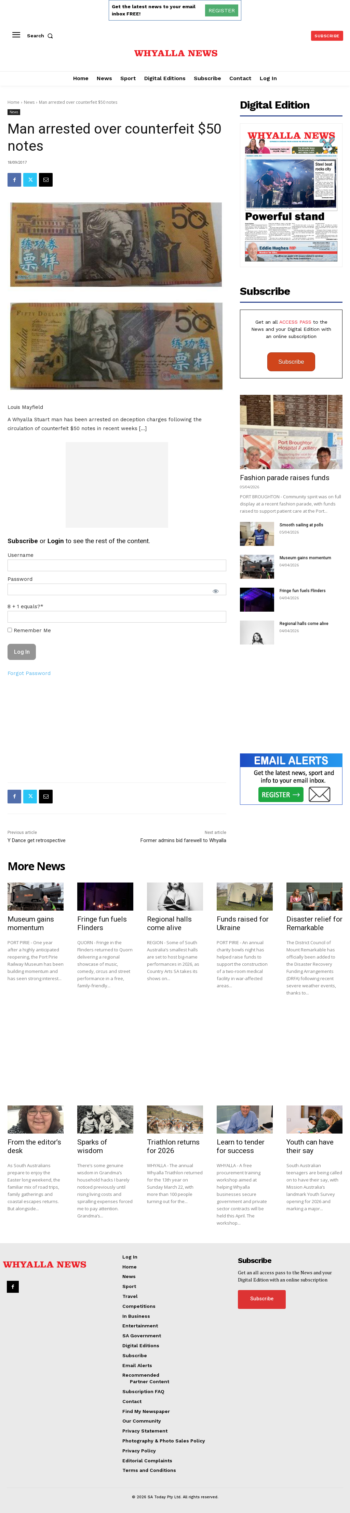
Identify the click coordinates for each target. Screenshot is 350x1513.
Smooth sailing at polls (301, 525)
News (29, 102)
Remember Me (29, 630)
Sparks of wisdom (92, 1146)
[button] (41, 35)
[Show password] (215, 591)
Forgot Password (29, 673)
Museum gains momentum (305, 557)
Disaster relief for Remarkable (314, 923)
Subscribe (291, 362)
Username (20, 555)
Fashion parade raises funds (284, 478)
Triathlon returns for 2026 (173, 1146)
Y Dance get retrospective (37, 840)
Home (13, 102)
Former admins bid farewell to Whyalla (183, 840)
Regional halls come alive (304, 623)
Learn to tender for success (241, 1146)
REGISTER (221, 10)
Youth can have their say (310, 1146)
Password (20, 579)
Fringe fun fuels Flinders (303, 590)
